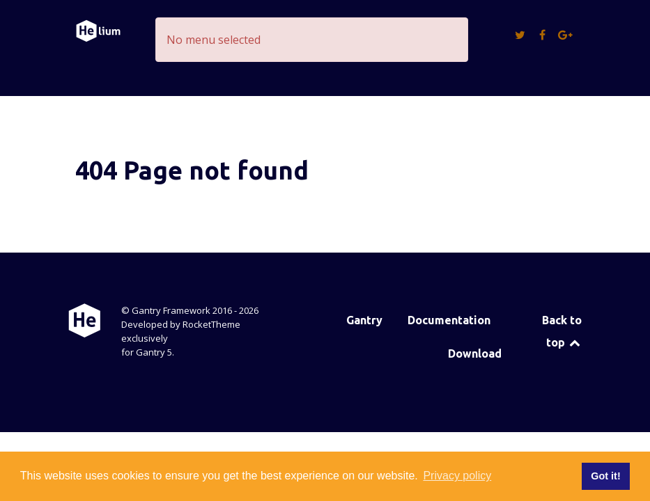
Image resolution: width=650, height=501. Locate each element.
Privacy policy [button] (457, 476)
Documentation (449, 320)
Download (475, 353)
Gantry (364, 320)
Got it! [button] (605, 476)
